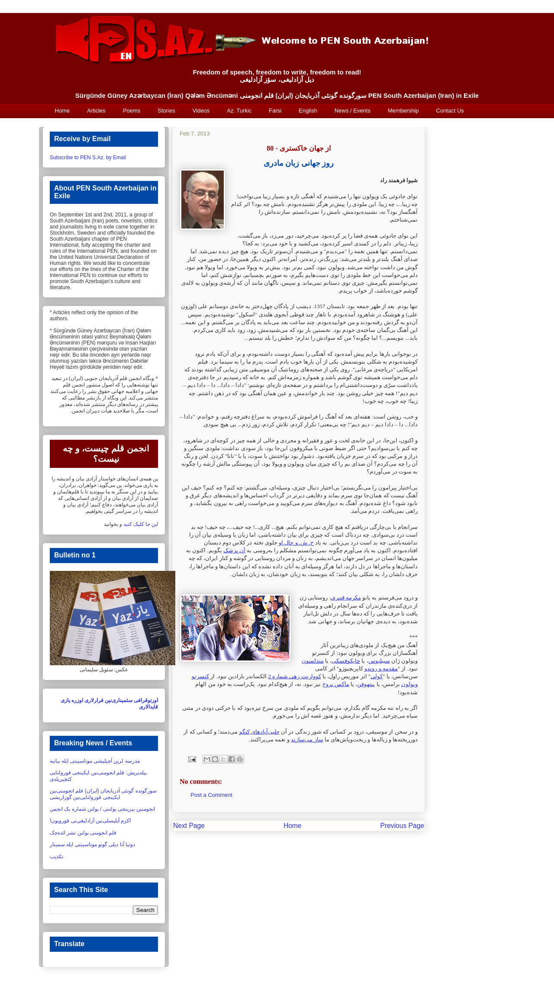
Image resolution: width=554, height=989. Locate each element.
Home (62, 110)
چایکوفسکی (346, 660)
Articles (96, 110)
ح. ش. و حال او (296, 542)
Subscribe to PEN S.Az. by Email (88, 158)
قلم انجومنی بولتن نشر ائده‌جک (83, 833)
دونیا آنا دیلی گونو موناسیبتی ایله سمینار (92, 844)
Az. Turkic (239, 110)
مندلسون (313, 660)
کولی (376, 676)
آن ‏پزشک (234, 550)
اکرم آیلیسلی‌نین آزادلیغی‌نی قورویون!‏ (90, 821)
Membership (403, 110)
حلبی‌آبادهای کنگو (259, 731)
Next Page (189, 825)
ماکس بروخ (335, 684)
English (308, 110)
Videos (201, 110)
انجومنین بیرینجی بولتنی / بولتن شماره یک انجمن (102, 809)
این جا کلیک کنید (140, 524)
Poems (131, 110)
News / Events (352, 110)
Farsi (275, 110)
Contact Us (450, 110)
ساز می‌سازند (307, 739)
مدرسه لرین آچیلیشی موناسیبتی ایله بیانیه (95, 761)
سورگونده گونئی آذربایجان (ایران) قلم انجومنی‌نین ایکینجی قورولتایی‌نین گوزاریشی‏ (103, 794)
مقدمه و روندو (381, 668)
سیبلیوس (379, 660)
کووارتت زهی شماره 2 (294, 676)
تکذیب (56, 857)
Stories (166, 110)
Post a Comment (211, 795)
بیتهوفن (366, 684)
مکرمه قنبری (346, 597)
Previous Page (402, 825)
